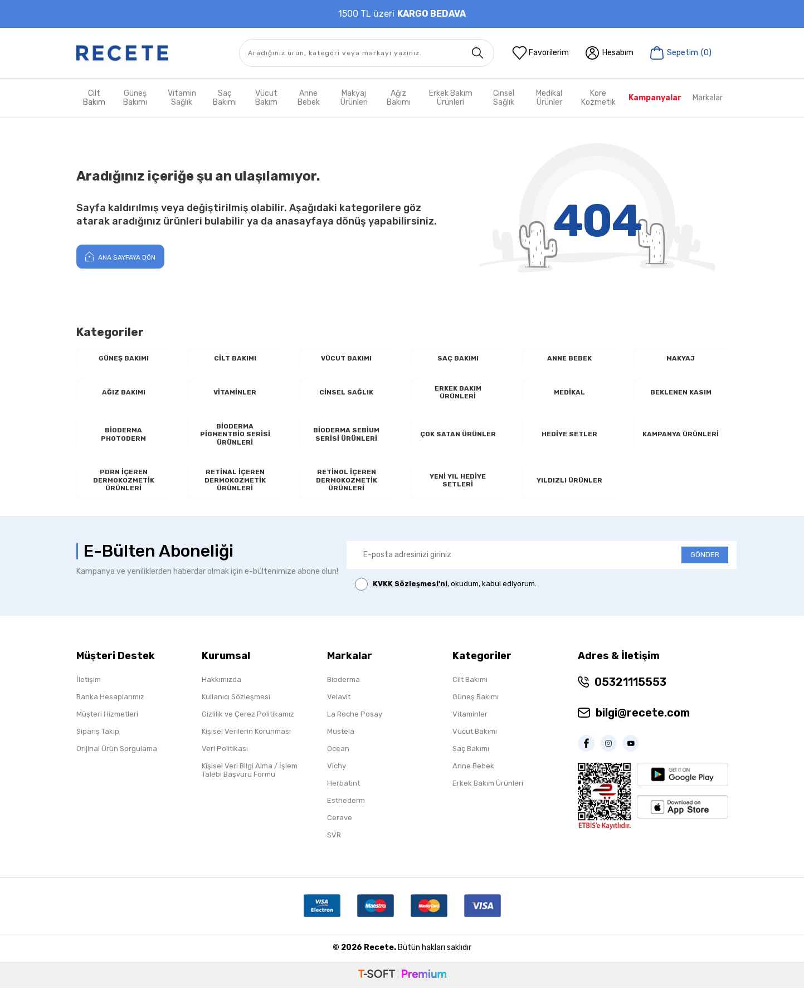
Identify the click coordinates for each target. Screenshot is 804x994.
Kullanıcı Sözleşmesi (236, 703)
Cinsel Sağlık (503, 98)
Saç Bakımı (225, 98)
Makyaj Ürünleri (354, 98)
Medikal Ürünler (549, 98)
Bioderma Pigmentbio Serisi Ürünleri (235, 437)
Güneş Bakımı (135, 98)
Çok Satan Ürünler (458, 437)
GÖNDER (704, 561)
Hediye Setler (569, 437)
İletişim (88, 685)
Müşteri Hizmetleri (107, 720)
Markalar (708, 98)
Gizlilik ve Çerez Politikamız (248, 720)
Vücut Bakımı (346, 358)
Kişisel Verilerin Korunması (246, 737)
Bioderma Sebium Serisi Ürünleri (346, 437)
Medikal (569, 393)
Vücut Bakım (266, 98)
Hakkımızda (221, 685)
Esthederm (346, 806)
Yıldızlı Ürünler (569, 485)
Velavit (338, 703)
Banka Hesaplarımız (110, 703)
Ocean (338, 755)
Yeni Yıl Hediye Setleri (458, 485)
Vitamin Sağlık (182, 98)
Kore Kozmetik (598, 98)
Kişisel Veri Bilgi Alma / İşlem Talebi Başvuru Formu (250, 776)
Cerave (339, 824)
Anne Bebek (309, 98)
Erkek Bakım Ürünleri (450, 98)
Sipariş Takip (97, 737)
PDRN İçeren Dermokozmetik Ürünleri (124, 485)
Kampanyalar (654, 98)
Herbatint (343, 789)
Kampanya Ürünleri (681, 437)
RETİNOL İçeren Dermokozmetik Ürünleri (346, 485)
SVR (334, 841)
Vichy (336, 772)
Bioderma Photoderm (123, 437)
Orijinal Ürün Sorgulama (116, 755)
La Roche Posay (354, 720)
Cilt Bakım (94, 98)
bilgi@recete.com (643, 718)
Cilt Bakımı (235, 358)
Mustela (340, 737)
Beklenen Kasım (680, 393)
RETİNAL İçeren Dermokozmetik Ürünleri (235, 485)
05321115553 (630, 688)
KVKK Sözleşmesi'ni (410, 590)
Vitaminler (235, 393)
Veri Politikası (225, 755)
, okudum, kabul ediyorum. (446, 590)
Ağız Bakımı (399, 98)
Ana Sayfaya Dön (120, 256)
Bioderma (343, 685)
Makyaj (680, 358)
